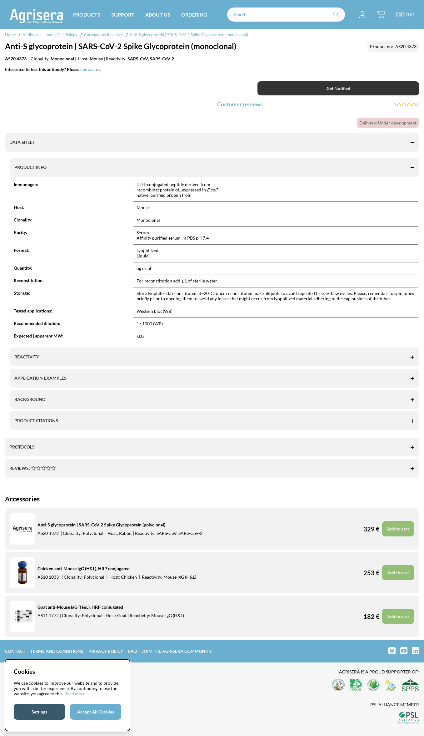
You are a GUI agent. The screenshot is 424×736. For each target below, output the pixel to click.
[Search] (286, 15)
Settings (39, 711)
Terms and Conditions (56, 651)
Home (10, 34)
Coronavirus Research (103, 34)
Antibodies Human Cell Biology (49, 34)
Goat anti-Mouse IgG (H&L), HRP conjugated (80, 607)
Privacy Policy (105, 651)
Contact (15, 651)
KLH (141, 184)
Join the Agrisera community (177, 651)
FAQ (132, 651)
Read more (74, 693)
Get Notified (338, 88)
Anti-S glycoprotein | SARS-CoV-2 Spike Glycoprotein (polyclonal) (101, 524)
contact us (90, 69)
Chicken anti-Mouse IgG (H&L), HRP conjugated (83, 568)
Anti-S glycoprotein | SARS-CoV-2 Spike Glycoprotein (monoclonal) (189, 34)
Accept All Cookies (95, 711)
